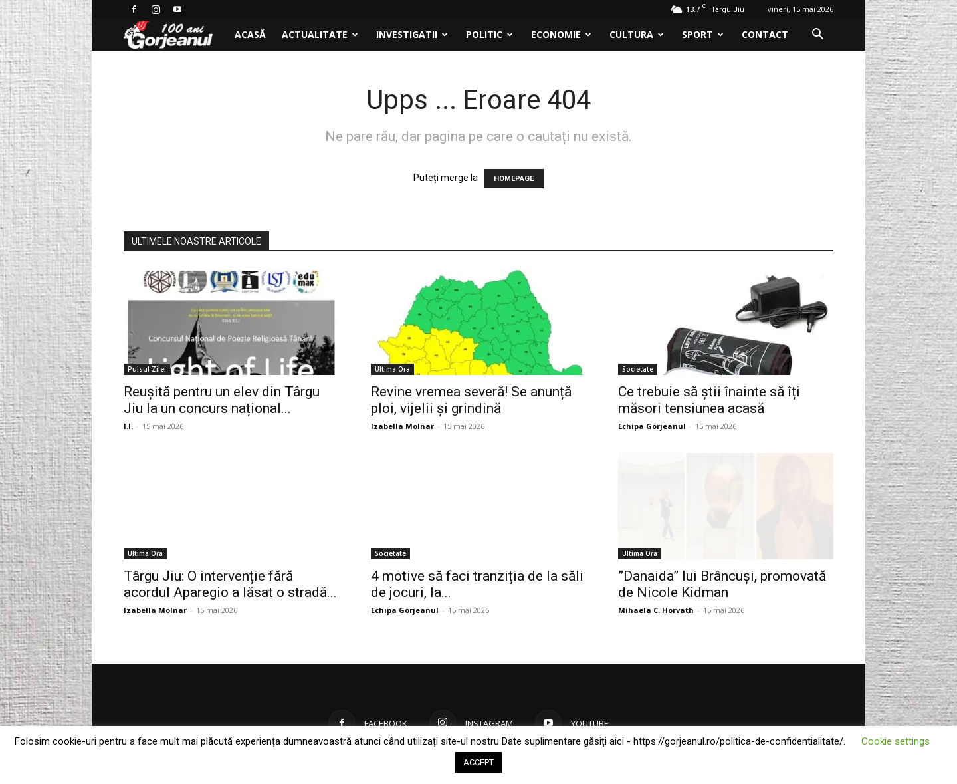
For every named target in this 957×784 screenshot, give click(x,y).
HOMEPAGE (514, 178)
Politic (489, 34)
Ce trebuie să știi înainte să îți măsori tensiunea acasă (709, 400)
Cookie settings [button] (895, 741)
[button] (817, 35)
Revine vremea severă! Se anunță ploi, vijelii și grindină (471, 400)
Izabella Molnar (402, 426)
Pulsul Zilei (147, 369)
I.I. (128, 426)
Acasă (250, 34)
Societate (637, 369)
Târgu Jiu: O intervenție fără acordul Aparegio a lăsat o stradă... (230, 584)
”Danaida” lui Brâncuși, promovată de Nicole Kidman (722, 584)
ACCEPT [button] (478, 762)
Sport (703, 34)
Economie (561, 34)
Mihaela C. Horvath (656, 610)
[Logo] (175, 35)
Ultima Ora (392, 369)
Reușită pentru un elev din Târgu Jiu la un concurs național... (222, 400)
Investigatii (412, 34)
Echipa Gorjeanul (652, 426)
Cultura (636, 34)
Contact (765, 34)
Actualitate (320, 34)
